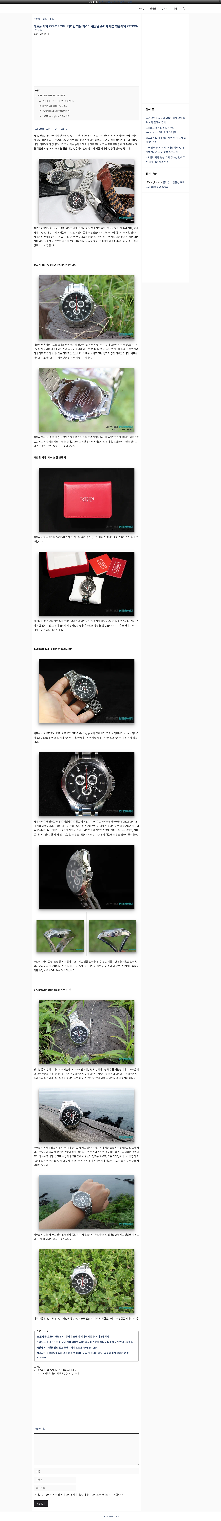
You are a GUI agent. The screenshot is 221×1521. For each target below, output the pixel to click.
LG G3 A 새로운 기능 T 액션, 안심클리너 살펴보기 (58, 1373)
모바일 (141, 8)
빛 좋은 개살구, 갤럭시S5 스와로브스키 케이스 (56, 1370)
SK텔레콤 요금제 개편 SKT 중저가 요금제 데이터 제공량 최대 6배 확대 (73, 1336)
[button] (184, 8)
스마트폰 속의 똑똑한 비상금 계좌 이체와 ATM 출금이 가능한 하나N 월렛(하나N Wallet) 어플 (85, 1342)
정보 (52, 18)
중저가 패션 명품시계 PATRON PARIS (58, 100)
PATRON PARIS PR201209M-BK (56, 111)
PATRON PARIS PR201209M (51, 95)
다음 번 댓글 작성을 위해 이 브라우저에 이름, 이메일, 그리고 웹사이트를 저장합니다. (80, 1494)
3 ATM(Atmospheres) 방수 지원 (55, 116)
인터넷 (153, 8)
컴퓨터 (164, 8)
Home (37, 18)
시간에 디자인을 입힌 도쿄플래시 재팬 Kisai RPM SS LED (67, 1347)
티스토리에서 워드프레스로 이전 (115, 2)
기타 (175, 8)
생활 (45, 18)
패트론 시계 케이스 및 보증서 (54, 106)
